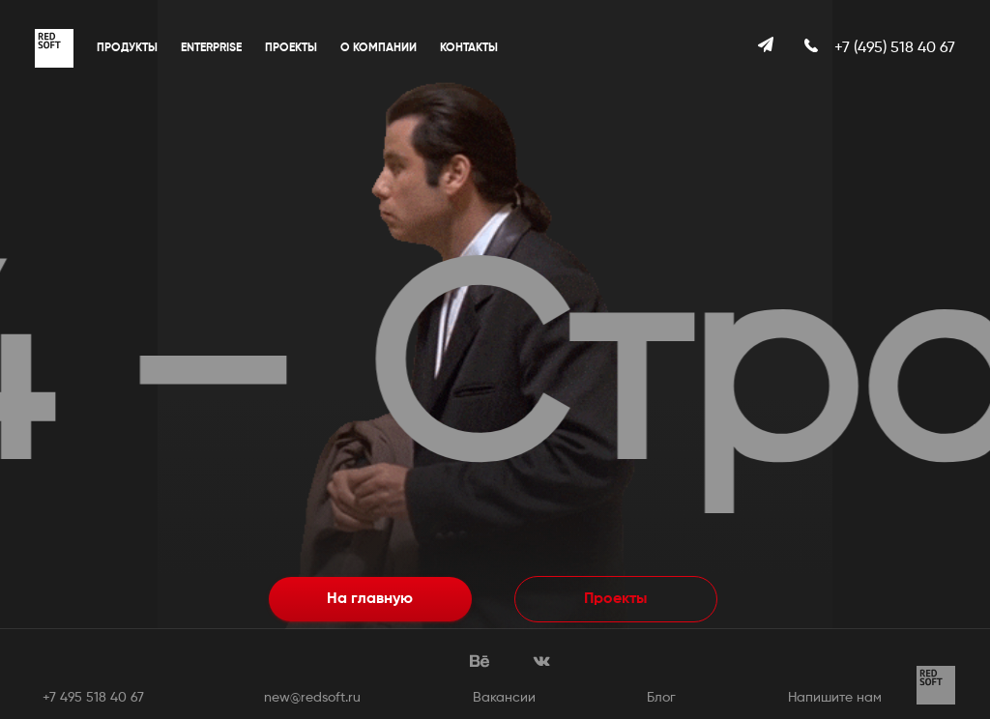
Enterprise (211, 48)
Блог (661, 698)
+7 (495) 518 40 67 (894, 48)
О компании (378, 48)
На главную (370, 599)
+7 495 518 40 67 (93, 698)
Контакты (469, 48)
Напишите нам (835, 698)
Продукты (127, 48)
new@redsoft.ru (312, 698)
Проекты (291, 48)
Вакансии (504, 698)
